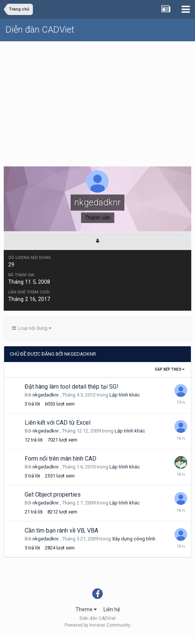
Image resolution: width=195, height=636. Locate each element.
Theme (86, 609)
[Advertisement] (97, 97)
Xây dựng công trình (133, 539)
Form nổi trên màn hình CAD (60, 458)
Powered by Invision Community (97, 625)
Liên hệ (111, 609)
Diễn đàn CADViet (40, 29)
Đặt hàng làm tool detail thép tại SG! (71, 386)
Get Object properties (53, 494)
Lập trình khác (124, 395)
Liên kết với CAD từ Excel (57, 422)
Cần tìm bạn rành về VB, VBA (61, 530)
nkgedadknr (45, 395)
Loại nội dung (31, 328)
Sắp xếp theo (170, 369)
